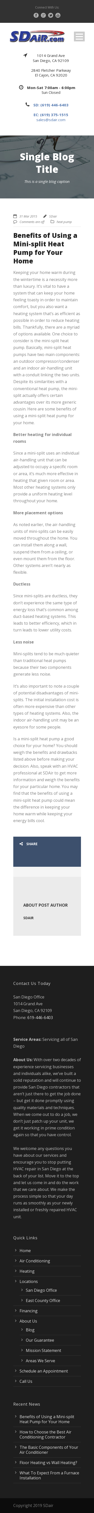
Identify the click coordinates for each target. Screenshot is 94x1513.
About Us (28, 1321)
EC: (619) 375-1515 (51, 114)
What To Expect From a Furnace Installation (49, 1475)
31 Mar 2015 (28, 216)
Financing (29, 1311)
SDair (53, 216)
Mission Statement (43, 1350)
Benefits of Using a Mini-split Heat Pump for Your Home (47, 1419)
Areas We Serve (40, 1360)
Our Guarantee (40, 1340)
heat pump (64, 222)
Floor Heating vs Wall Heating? (48, 1462)
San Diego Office (41, 1290)
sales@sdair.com (50, 119)
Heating (27, 1271)
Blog (30, 1330)
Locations (29, 1281)
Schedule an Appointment (44, 1371)
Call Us (26, 1381)
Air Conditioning (35, 1261)
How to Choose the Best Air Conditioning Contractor (45, 1434)
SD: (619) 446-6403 (50, 104)
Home (25, 1250)
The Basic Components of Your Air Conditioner (49, 1450)
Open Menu (79, 36)
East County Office (43, 1300)
